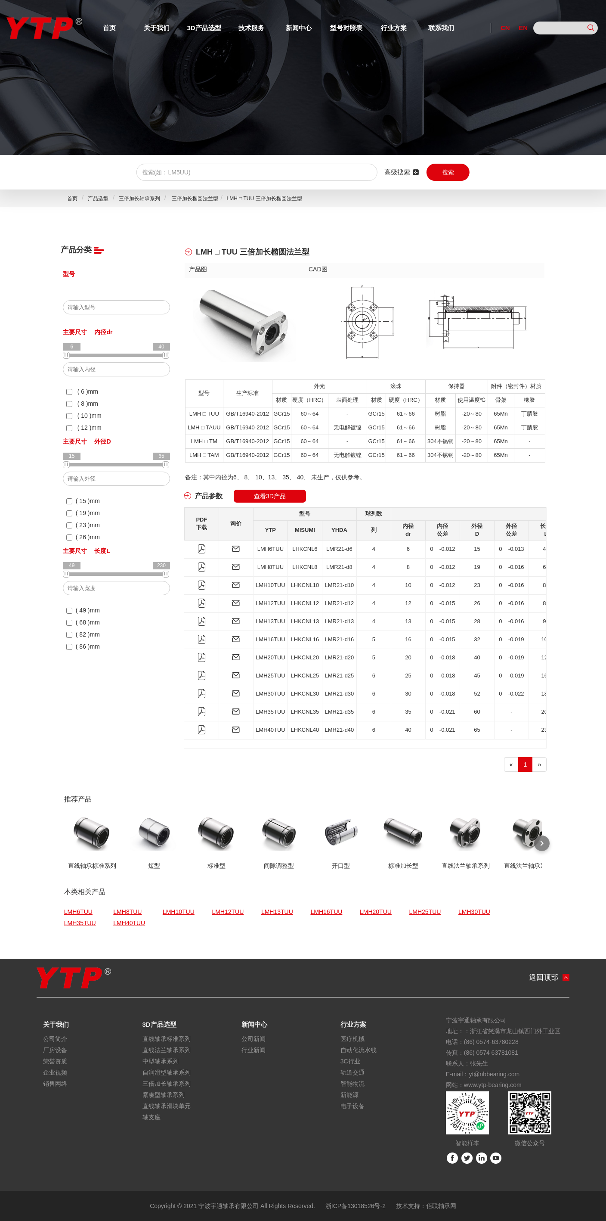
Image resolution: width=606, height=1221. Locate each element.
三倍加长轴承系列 (139, 199)
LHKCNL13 (305, 621)
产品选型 (98, 199)
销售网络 (55, 1083)
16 (408, 639)
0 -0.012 (442, 549)
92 (546, 621)
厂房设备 (55, 1050)
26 (477, 603)
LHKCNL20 (305, 657)
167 (546, 675)
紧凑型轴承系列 (163, 1094)
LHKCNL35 (305, 711)
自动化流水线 (358, 1050)
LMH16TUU (270, 639)
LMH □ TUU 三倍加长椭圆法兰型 (264, 199)
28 (477, 621)
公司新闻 (253, 1038)
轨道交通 (352, 1072)
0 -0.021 (442, 711)
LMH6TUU (270, 549)
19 (477, 567)
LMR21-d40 (339, 730)
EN (523, 27)
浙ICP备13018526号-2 (355, 1205)
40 (477, 657)
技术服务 (251, 27)
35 (408, 711)
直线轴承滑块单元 (166, 1106)
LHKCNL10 (305, 585)
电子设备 (352, 1106)
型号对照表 (346, 27)
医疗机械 (352, 1038)
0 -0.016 (511, 567)
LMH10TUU (270, 585)
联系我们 (441, 27)
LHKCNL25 (305, 675)
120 (546, 657)
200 (546, 711)
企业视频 (55, 1072)
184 (546, 693)
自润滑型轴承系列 (166, 1072)
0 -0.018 (442, 657)
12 (408, 603)
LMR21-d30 (339, 693)
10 (408, 585)
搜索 (448, 172)
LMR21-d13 (339, 621)
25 (408, 675)
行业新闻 (253, 1050)
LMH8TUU (270, 567)
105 (546, 639)
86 (546, 603)
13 (408, 621)
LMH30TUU (270, 693)
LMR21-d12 (339, 603)
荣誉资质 (55, 1061)
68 (546, 567)
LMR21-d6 (339, 549)
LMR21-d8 (339, 567)
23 (477, 585)
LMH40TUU (270, 730)
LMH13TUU (270, 621)
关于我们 (157, 27)
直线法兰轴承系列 (166, 1050)
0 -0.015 (442, 603)
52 (477, 693)
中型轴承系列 (160, 1061)
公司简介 (55, 1038)
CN (505, 27)
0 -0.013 (511, 549)
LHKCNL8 (305, 567)
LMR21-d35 (339, 711)
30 (408, 693)
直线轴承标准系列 (166, 1038)
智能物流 (352, 1083)
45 (477, 675)
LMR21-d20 (339, 657)
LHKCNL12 (305, 603)
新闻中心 (299, 27)
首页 (109, 27)
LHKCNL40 (305, 730)
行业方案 (394, 27)
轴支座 (151, 1117)
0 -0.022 (511, 693)
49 (546, 549)
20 (408, 657)
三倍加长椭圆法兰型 (194, 199)
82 (546, 585)
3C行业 (350, 1061)
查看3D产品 (270, 496)
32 (477, 639)
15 (477, 549)
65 (477, 730)
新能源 (349, 1094)
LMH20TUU (270, 657)
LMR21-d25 (339, 675)
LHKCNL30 (305, 693)
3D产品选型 (204, 27)
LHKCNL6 (305, 549)
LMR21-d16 (339, 639)
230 (546, 730)
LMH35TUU (270, 711)
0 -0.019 (511, 639)
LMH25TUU (270, 675)
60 (477, 711)
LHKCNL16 (305, 639)
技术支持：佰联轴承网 (426, 1205)
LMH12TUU (270, 603)
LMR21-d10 (339, 585)
